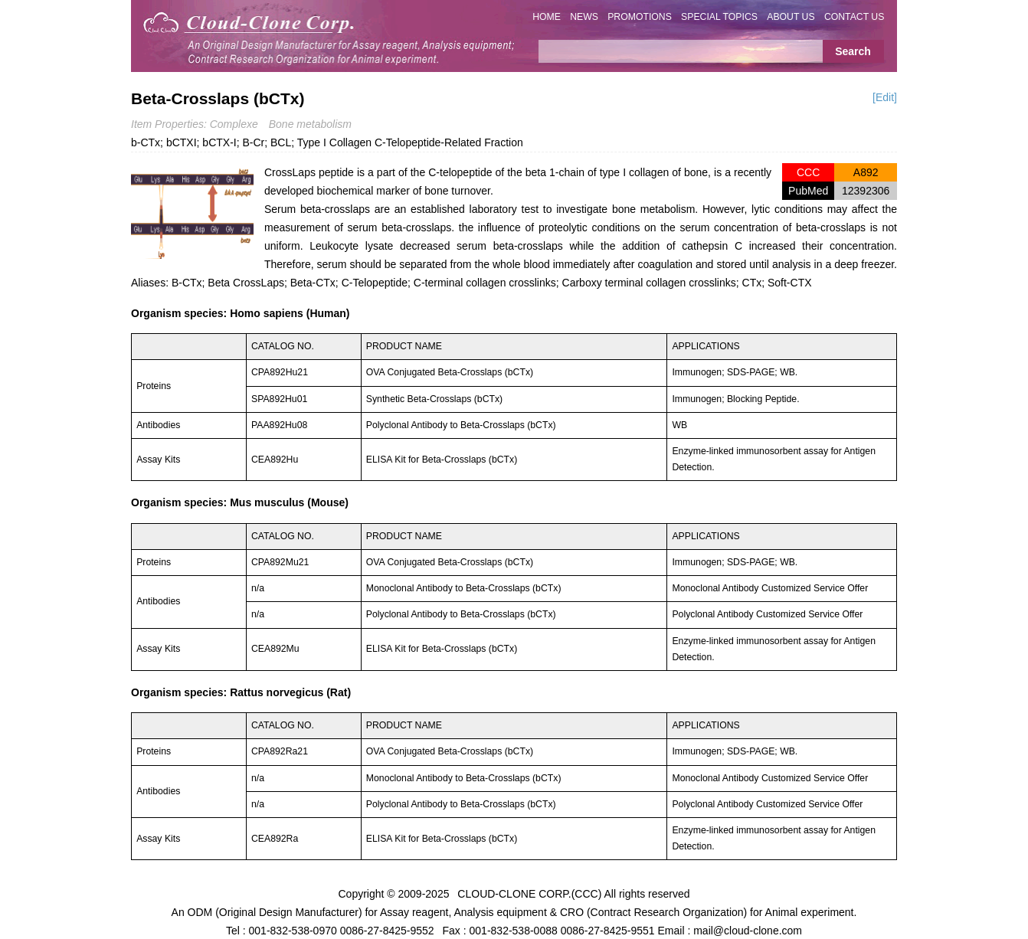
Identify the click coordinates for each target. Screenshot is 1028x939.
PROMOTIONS (639, 16)
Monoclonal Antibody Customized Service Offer (770, 588)
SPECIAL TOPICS (719, 16)
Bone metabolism (310, 124)
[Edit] (884, 97)
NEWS (584, 16)
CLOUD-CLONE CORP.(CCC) (529, 893)
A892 (866, 172)
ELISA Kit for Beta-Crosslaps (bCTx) (441, 459)
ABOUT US (790, 16)
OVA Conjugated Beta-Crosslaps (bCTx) (449, 372)
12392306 (865, 191)
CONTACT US (854, 16)
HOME (546, 16)
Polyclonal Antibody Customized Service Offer (767, 614)
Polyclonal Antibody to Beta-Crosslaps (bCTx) (461, 425)
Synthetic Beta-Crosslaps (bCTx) (434, 399)
